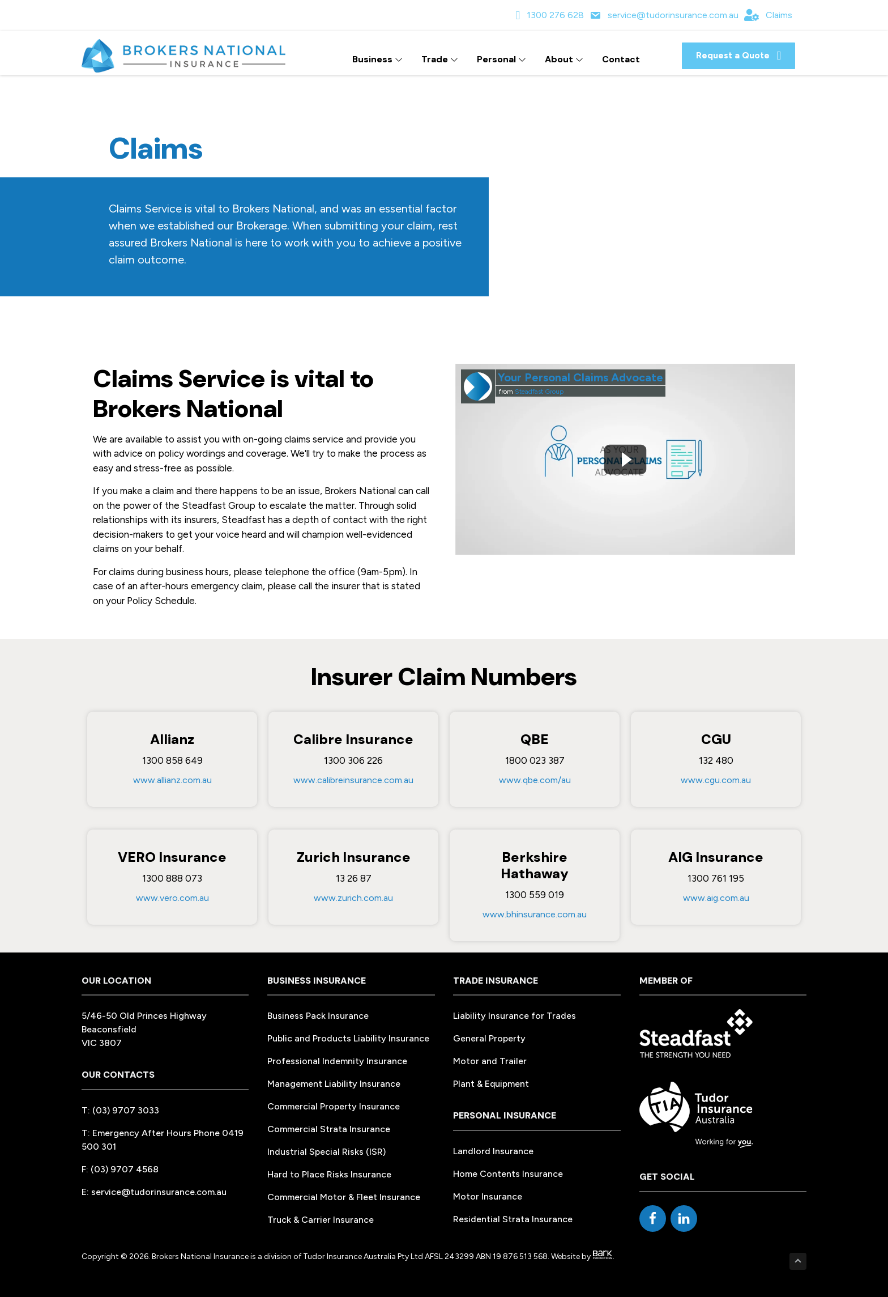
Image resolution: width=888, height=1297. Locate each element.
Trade (439, 59)
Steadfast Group (539, 392)
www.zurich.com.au (353, 897)
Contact (621, 59)
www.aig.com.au (716, 897)
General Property (489, 1038)
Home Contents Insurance (508, 1173)
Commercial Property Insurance (333, 1106)
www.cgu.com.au (716, 780)
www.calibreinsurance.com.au (353, 780)
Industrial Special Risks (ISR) (326, 1151)
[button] (738, 55)
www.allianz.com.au (172, 780)
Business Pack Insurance (318, 1015)
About (564, 59)
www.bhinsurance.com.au (535, 914)
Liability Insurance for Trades (514, 1015)
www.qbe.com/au (535, 780)
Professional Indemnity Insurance (337, 1061)
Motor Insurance (487, 1196)
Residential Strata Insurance (513, 1219)
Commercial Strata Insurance (328, 1129)
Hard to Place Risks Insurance (329, 1174)
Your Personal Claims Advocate (580, 377)
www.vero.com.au (172, 897)
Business (377, 59)
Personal (501, 59)
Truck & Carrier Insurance (320, 1219)
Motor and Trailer (490, 1061)
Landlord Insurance (493, 1151)
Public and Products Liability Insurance (348, 1038)
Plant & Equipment (491, 1083)
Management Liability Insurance (333, 1083)
